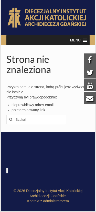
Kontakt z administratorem (48, 201)
